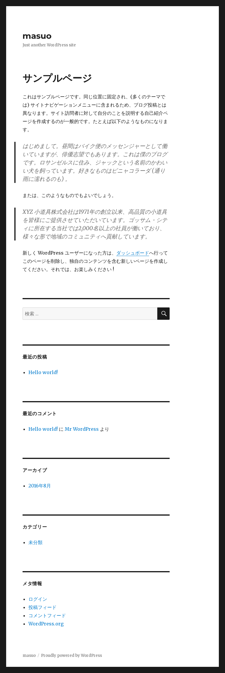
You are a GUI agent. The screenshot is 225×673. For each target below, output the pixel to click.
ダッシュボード (132, 253)
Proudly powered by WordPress (71, 655)
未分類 (35, 542)
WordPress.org (46, 624)
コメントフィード (47, 615)
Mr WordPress (82, 429)
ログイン (37, 599)
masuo (37, 36)
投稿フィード (42, 607)
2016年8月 (39, 486)
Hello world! (43, 372)
